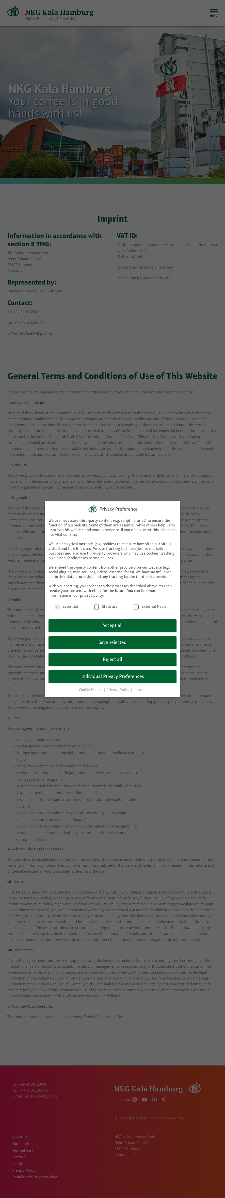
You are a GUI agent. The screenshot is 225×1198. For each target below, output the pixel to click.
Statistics (105, 607)
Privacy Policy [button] (118, 690)
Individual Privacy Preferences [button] (112, 676)
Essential (66, 607)
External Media (150, 607)
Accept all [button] (112, 625)
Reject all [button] (112, 659)
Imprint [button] (139, 690)
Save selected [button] (112, 642)
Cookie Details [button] (91, 690)
